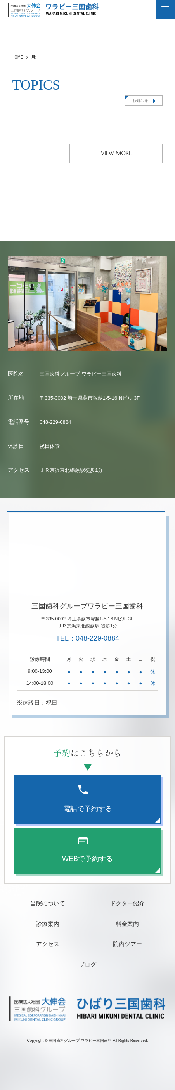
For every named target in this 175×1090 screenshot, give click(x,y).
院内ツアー (127, 944)
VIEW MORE (116, 153)
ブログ (87, 964)
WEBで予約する (87, 850)
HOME (17, 57)
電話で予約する (87, 799)
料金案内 (127, 923)
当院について (47, 903)
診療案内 (47, 923)
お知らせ (140, 101)
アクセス (47, 944)
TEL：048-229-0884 (87, 638)
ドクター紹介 (127, 903)
